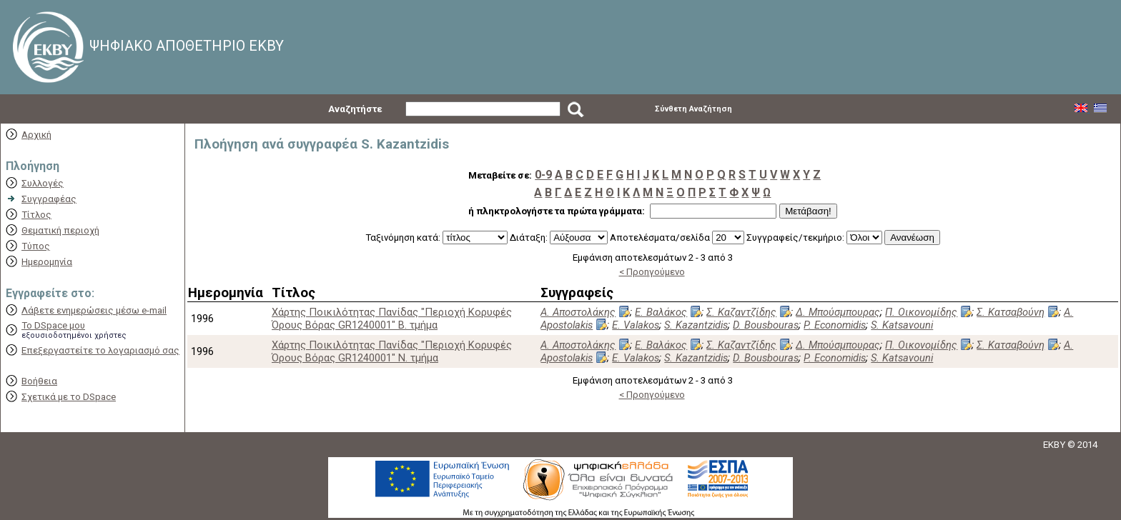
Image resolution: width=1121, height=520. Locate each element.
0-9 (543, 174)
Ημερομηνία (46, 261)
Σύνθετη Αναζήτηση (693, 109)
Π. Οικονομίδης (921, 312)
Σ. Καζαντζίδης (741, 312)
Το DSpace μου (53, 325)
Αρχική (36, 134)
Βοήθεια (39, 381)
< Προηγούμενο (652, 271)
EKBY (1054, 444)
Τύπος (35, 246)
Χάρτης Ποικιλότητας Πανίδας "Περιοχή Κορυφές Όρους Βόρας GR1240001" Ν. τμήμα (392, 351)
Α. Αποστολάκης (578, 312)
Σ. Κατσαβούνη (1011, 312)
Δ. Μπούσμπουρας (838, 312)
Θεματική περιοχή (60, 230)
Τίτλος (36, 214)
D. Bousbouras (766, 325)
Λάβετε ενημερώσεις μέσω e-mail (94, 310)
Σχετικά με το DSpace (68, 396)
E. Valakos (635, 325)
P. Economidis (835, 325)
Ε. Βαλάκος (661, 312)
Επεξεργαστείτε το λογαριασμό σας (100, 350)
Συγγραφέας (48, 199)
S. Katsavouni (902, 325)
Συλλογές (42, 183)
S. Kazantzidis (696, 325)
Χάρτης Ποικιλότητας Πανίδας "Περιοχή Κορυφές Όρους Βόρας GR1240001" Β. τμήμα (392, 318)
